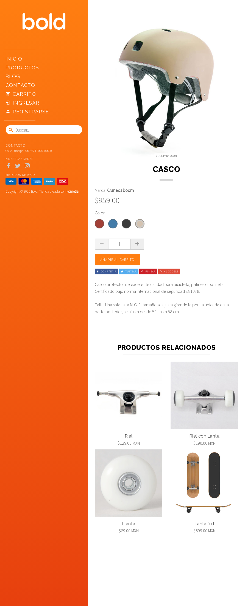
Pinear (148, 305)
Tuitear (129, 305)
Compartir (106, 305)
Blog (12, 76)
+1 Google (169, 305)
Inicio (13, 59)
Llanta (128, 557)
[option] (113, 179)
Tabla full (204, 557)
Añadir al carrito (117, 293)
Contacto (20, 85)
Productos (22, 67)
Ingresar (22, 103)
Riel (129, 470)
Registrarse (27, 112)
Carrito (20, 94)
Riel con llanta (204, 470)
